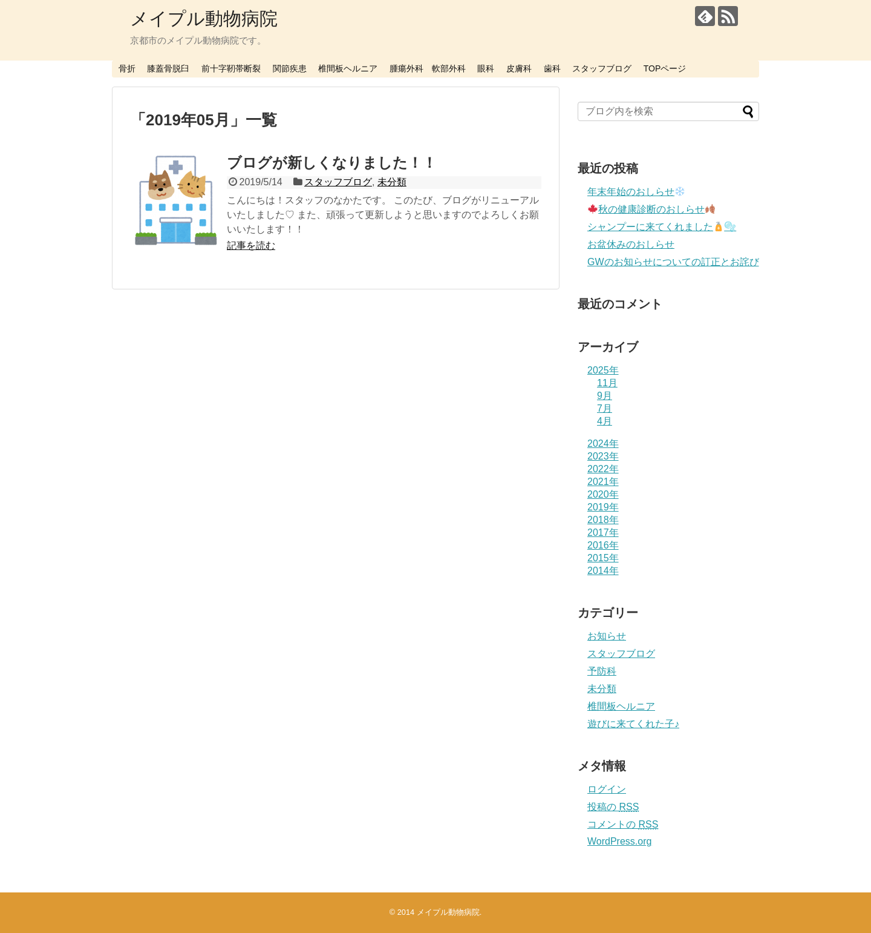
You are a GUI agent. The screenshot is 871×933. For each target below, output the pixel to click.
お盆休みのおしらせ (630, 244)
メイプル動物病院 (204, 18)
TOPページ (665, 68)
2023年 (603, 456)
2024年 (603, 443)
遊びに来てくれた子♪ (633, 724)
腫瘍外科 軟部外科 (428, 68)
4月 (604, 421)
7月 (604, 408)
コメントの (622, 824)
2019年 (603, 507)
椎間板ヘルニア (347, 68)
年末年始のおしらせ (636, 191)
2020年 (603, 494)
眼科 (485, 68)
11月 (607, 383)
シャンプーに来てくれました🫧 (661, 227)
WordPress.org (619, 841)
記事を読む (251, 245)
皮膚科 (519, 68)
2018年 (603, 520)
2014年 (603, 570)
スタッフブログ (601, 68)
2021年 (603, 481)
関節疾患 (290, 68)
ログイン (606, 789)
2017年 (603, 532)
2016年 (603, 545)
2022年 (603, 469)
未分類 (391, 182)
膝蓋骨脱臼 (168, 68)
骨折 (127, 68)
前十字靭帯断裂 (231, 68)
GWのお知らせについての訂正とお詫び (673, 262)
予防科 (601, 671)
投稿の (613, 807)
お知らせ (606, 636)
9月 (604, 396)
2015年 (603, 558)
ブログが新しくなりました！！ (332, 162)
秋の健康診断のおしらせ (651, 209)
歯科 (552, 68)
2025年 (603, 370)
